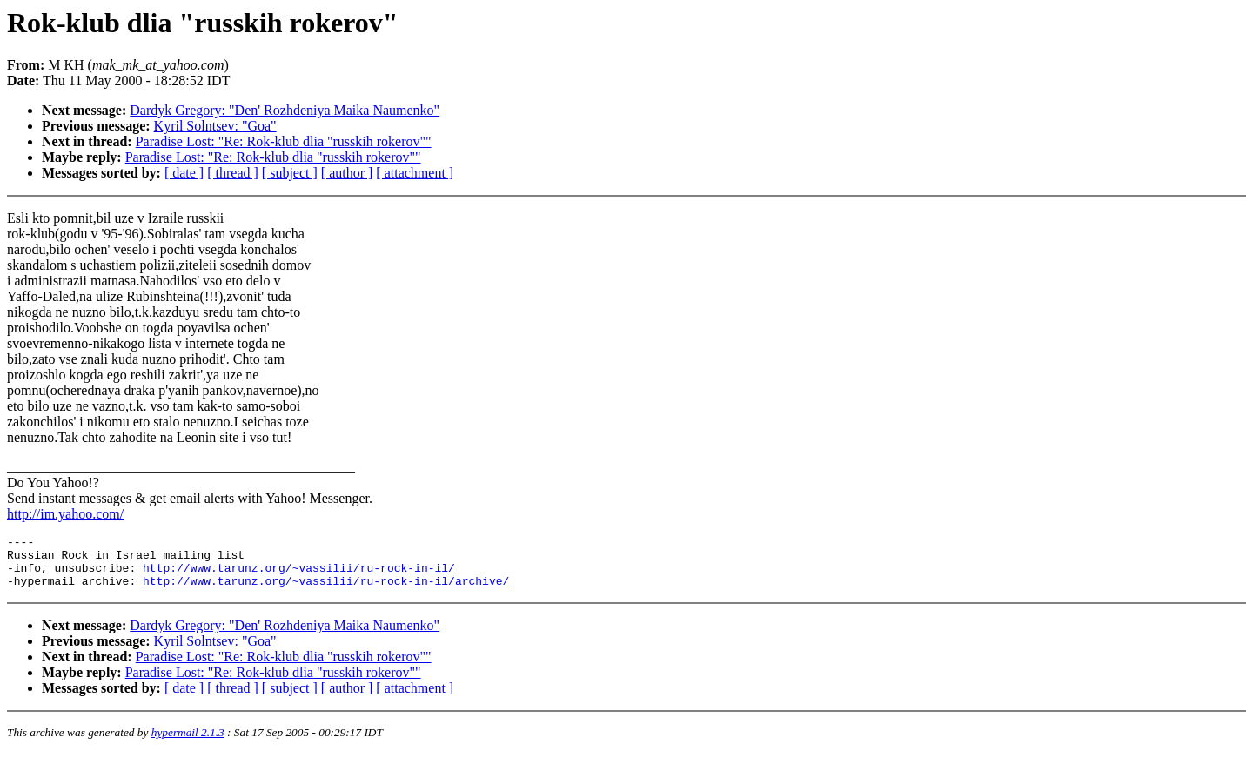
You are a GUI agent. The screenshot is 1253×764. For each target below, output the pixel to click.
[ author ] (347, 172)
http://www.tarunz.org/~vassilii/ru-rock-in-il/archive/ (326, 591)
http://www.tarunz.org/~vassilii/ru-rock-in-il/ (299, 575)
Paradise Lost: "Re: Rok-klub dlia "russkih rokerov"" (284, 141)
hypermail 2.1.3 (187, 742)
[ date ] (184, 172)
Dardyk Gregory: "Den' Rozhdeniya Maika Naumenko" (284, 110)
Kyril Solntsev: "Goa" (215, 125)
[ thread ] (232, 172)
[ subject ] (290, 172)
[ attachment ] (414, 172)
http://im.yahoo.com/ (65, 513)
